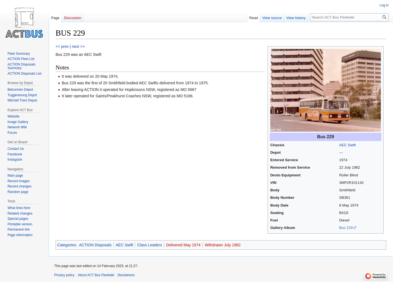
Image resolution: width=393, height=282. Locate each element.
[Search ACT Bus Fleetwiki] (349, 17)
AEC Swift (347, 145)
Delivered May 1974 (183, 245)
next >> (78, 46)
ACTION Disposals (95, 245)
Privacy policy (64, 275)
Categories (66, 245)
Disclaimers (126, 275)
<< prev (62, 46)
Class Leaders (149, 245)
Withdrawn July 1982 (222, 245)
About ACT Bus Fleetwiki (96, 275)
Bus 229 (346, 228)
